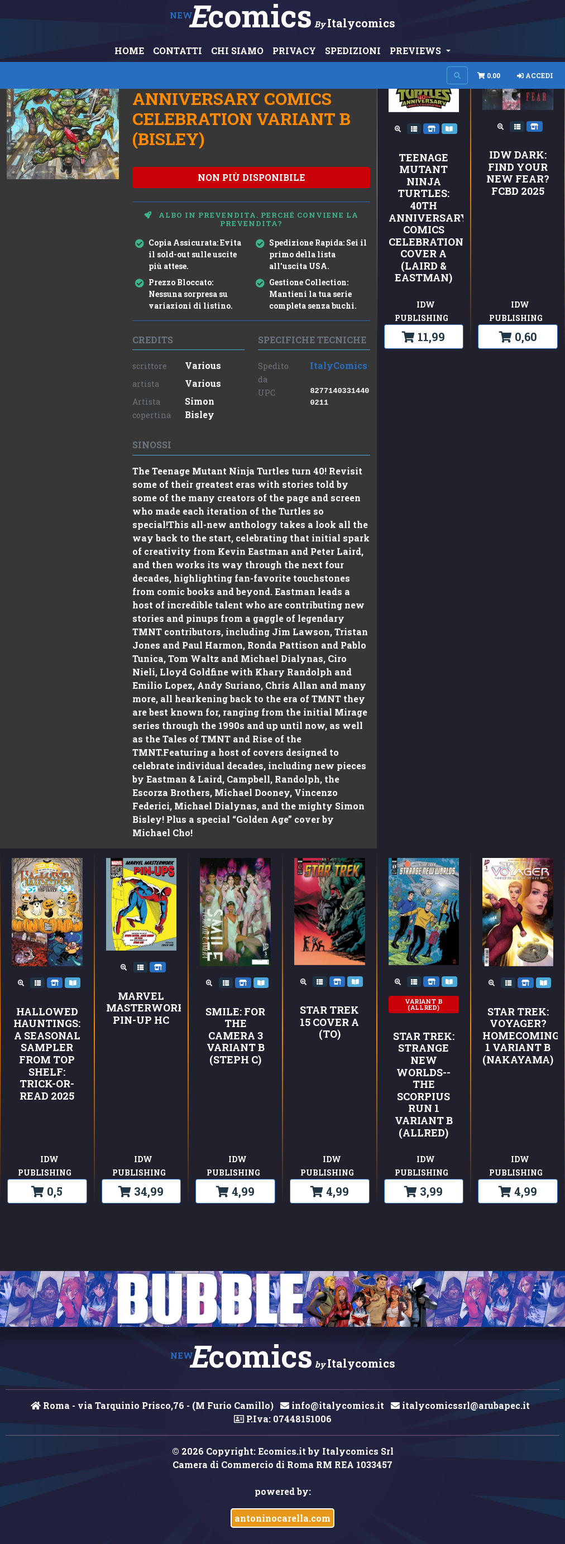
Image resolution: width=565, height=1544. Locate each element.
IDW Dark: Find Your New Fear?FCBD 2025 (517, 173)
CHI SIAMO (237, 50)
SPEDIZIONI (353, 50)
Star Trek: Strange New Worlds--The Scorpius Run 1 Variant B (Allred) (423, 1084)
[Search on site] (457, 75)
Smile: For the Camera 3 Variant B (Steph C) (235, 1036)
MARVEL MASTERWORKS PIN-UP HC (141, 1008)
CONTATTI (177, 50)
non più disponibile (251, 177)
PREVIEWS (416, 50)
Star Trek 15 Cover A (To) (329, 1022)
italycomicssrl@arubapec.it (460, 1405)
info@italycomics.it (332, 1405)
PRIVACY (294, 50)
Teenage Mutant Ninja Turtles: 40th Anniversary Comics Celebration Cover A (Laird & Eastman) (424, 218)
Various (203, 365)
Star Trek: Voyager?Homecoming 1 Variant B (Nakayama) (517, 1036)
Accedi (535, 75)
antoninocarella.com (282, 1518)
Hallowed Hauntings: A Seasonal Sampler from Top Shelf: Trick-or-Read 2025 (46, 1054)
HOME (129, 50)
